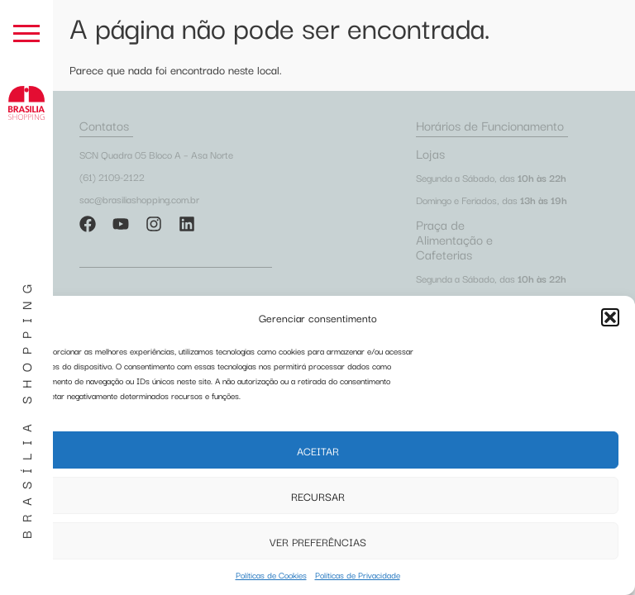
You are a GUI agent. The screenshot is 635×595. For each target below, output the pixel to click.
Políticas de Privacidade (357, 575)
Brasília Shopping (26, 407)
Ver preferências (318, 541)
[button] (610, 317)
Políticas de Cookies (271, 575)
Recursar (318, 496)
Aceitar (318, 450)
